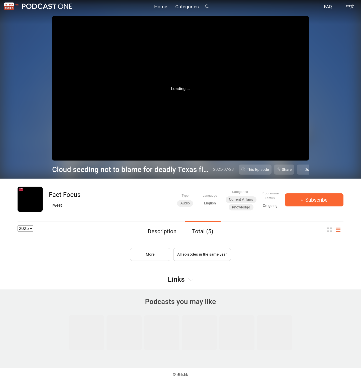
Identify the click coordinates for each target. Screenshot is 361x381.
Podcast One (47, 6)
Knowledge (241, 207)
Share (287, 169)
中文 (350, 7)
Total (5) (202, 231)
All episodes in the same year (202, 253)
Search (207, 7)
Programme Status (270, 195)
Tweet (56, 205)
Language (210, 195)
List (339, 229)
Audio (185, 203)
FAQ (328, 7)
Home (160, 7)
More (148, 253)
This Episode (258, 169)
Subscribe (315, 200)
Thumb (331, 229)
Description (162, 231)
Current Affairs (241, 199)
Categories (187, 7)
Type (185, 195)
